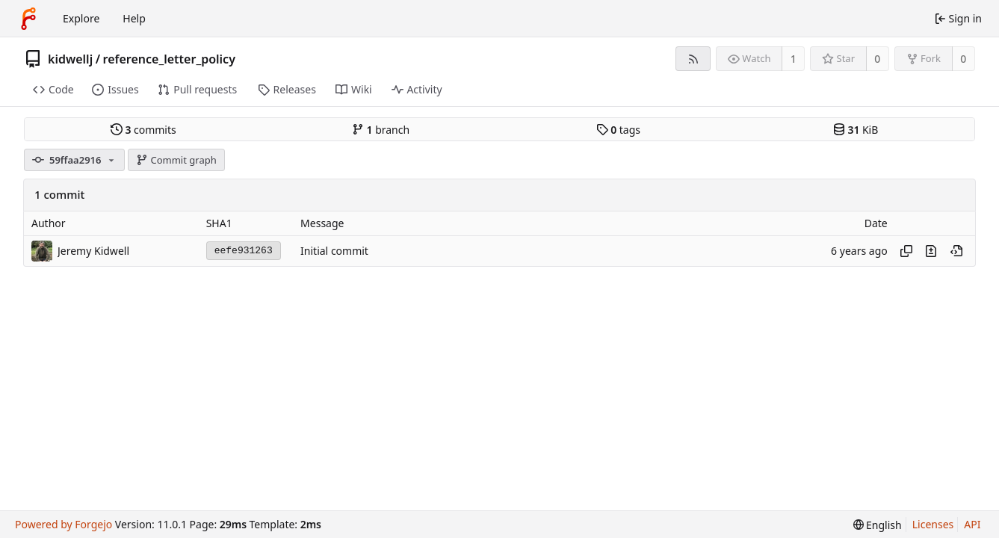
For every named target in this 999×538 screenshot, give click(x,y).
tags (618, 130)
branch (380, 130)
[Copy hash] (906, 251)
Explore (81, 18)
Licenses (933, 524)
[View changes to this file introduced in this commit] (931, 251)
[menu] (877, 525)
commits (143, 130)
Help (134, 18)
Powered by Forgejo (63, 524)
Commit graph (176, 160)
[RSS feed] (693, 58)
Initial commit (334, 251)
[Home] (28, 18)
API (972, 524)
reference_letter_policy (169, 59)
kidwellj (70, 59)
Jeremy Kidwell (93, 251)
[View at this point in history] (956, 251)
